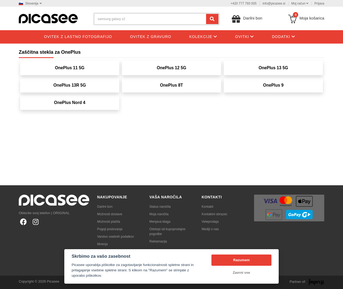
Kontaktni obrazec (215, 214)
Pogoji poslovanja (109, 229)
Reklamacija (158, 241)
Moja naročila (159, 214)
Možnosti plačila (108, 222)
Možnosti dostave (109, 214)
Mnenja (102, 244)
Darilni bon (105, 207)
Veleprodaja (210, 222)
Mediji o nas (210, 229)
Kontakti (207, 207)
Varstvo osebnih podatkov (115, 236)
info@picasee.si (274, 3)
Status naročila (160, 207)
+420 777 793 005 (243, 3)
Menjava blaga (160, 222)
